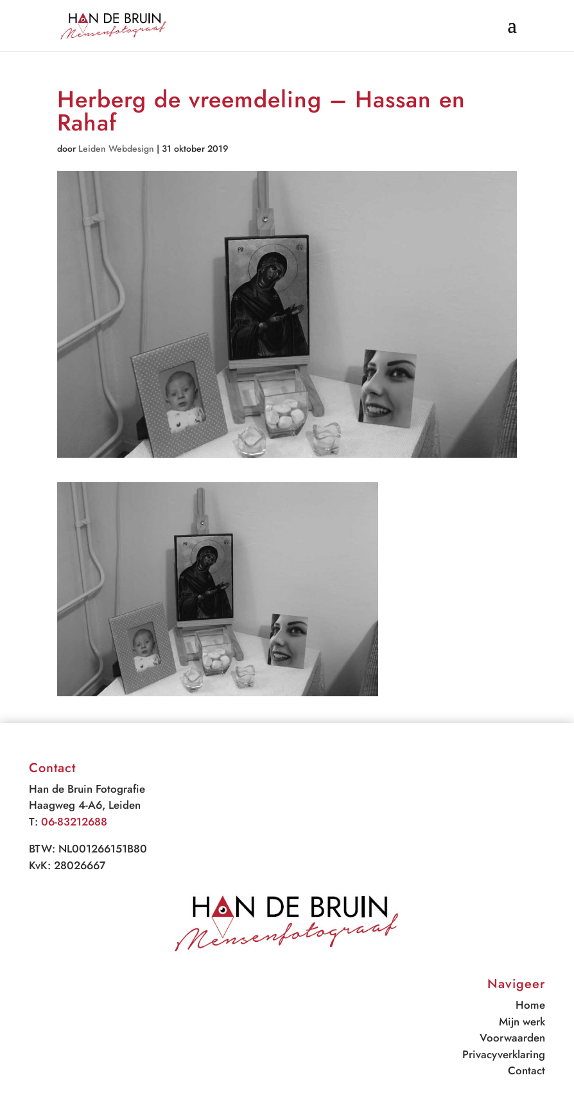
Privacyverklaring (503, 1054)
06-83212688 (74, 821)
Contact (526, 1070)
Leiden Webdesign (116, 148)
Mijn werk (522, 1021)
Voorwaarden (512, 1037)
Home (530, 1005)
